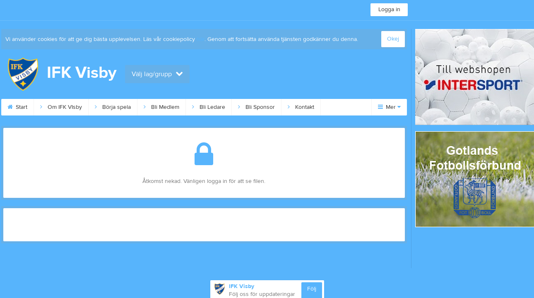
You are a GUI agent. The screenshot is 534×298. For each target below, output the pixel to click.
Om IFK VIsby (61, 107)
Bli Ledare (208, 107)
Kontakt (301, 107)
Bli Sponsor (256, 107)
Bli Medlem (161, 107)
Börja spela (113, 107)
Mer (389, 107)
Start (17, 107)
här (200, 39)
